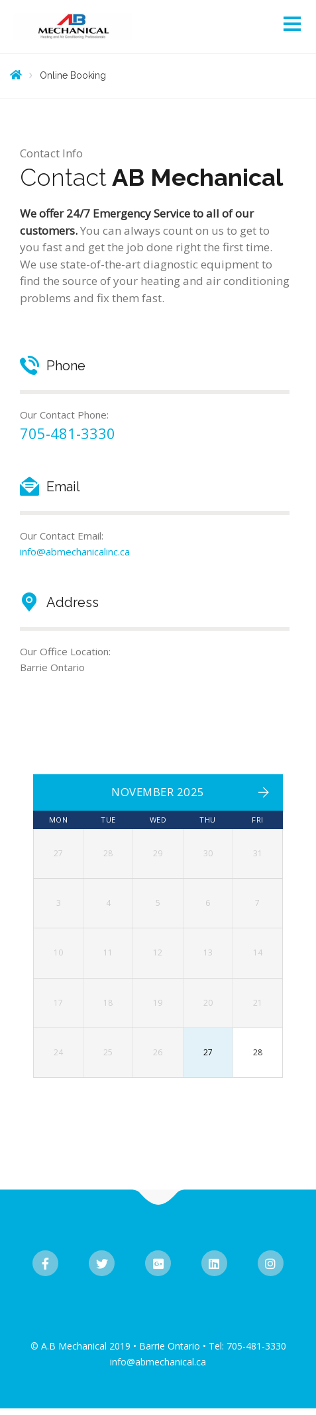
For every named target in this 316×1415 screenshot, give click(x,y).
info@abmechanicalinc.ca (75, 551)
